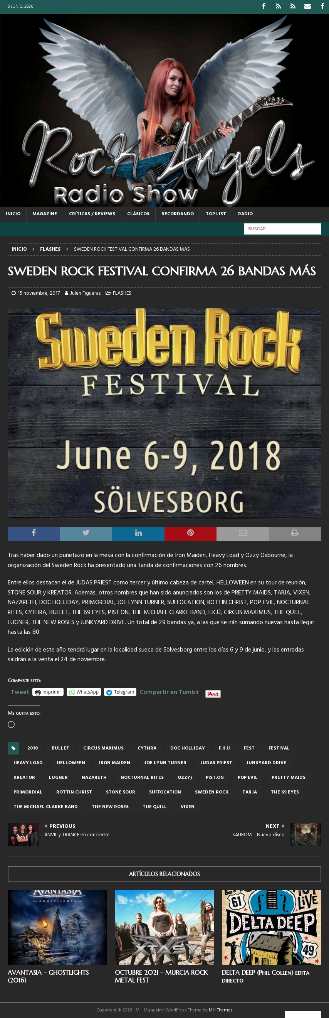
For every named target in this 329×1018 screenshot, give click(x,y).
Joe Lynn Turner (165, 762)
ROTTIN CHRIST (74, 792)
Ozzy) (185, 777)
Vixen (188, 806)
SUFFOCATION (165, 792)
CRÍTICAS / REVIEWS (92, 214)
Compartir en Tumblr (169, 690)
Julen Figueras (85, 293)
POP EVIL (248, 777)
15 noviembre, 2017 (39, 293)
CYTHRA (147, 748)
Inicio (13, 214)
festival (279, 748)
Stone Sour (120, 792)
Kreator (24, 777)
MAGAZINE (44, 214)
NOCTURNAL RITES (142, 777)
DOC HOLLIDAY (187, 748)
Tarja (249, 792)
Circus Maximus (103, 748)
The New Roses (110, 806)
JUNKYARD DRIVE (266, 762)
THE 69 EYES (285, 792)
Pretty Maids (289, 777)
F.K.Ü (224, 748)
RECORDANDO (177, 214)
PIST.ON (215, 777)
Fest (249, 748)
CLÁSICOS (138, 214)
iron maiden (114, 762)
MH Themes (221, 1010)
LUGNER (58, 777)
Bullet (60, 748)
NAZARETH (94, 777)
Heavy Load (28, 762)
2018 (32, 748)
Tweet (20, 690)
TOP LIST (216, 214)
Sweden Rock (211, 792)
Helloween (71, 762)
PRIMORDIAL (27, 792)
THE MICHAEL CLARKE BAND (45, 806)
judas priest (216, 762)
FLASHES (122, 293)
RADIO (245, 214)
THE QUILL (155, 806)
